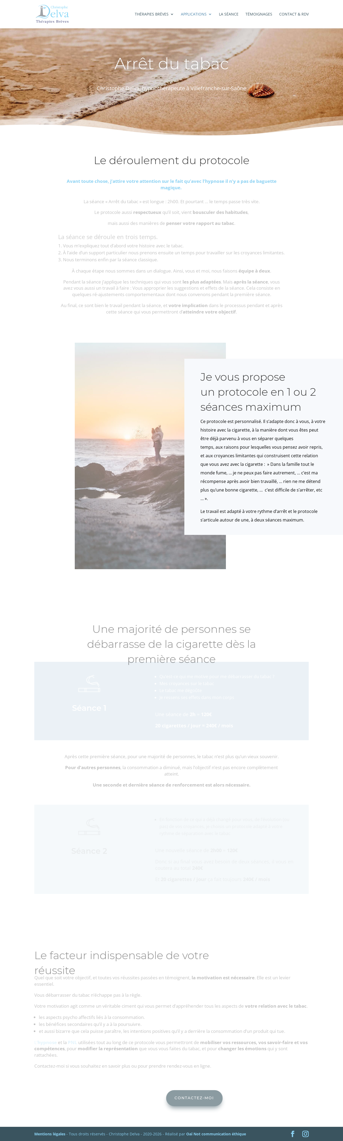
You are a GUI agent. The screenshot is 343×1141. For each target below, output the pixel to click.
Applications (194, 14)
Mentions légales (49, 1133)
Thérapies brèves (152, 14)
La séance (228, 14)
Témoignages (258, 14)
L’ (46, 1042)
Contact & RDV (294, 14)
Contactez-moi (225, 1097)
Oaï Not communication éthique (216, 1133)
